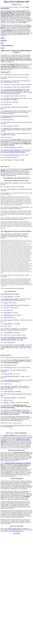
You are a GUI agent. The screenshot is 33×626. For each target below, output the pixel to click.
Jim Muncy (6, 402)
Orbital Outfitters (8, 312)
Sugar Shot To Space (8, 315)
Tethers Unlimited (8, 323)
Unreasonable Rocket (9, 332)
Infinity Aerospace (8, 320)
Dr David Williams (11, 338)
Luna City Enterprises (13, 299)
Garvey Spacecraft (8, 126)
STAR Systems (7, 305)
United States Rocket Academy (11, 376)
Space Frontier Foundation (10, 397)
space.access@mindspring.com (15, 531)
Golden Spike (7, 386)
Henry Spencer (7, 80)
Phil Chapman (25, 412)
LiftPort (5, 317)
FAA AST (6, 365)
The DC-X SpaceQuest (14, 93)
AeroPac (6, 96)
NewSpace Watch (8, 98)
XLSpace (6, 302)
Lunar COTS (15, 102)
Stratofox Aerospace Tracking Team (12, 150)
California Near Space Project (17, 151)
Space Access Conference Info (14, 425)
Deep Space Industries (9, 147)
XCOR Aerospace (8, 373)
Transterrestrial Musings (18, 394)
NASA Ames (7, 110)
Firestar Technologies (9, 391)
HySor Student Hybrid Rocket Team (12, 155)
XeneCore (6, 370)
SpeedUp (6, 299)
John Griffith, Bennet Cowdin (11, 380)
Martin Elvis (7, 128)
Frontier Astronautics (9, 296)
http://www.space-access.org (15, 528)
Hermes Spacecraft (15, 305)
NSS (5, 307)
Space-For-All (16, 98)
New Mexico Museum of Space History (13, 89)
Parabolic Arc (15, 328)
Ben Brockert (7, 133)
